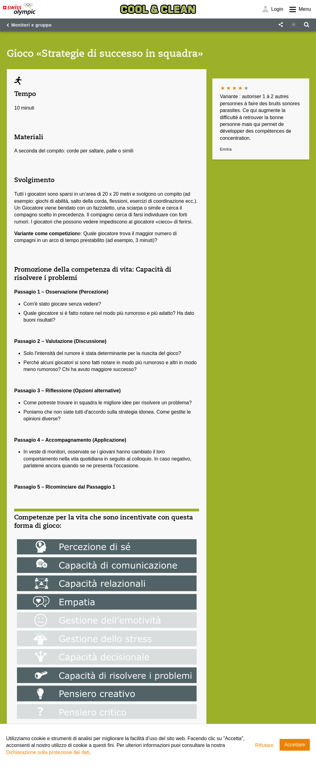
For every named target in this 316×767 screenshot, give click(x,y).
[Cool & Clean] (158, 9)
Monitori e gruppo (31, 25)
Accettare (294, 744)
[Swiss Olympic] (19, 9)
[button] (280, 25)
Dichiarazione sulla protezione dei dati (47, 752)
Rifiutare (264, 745)
